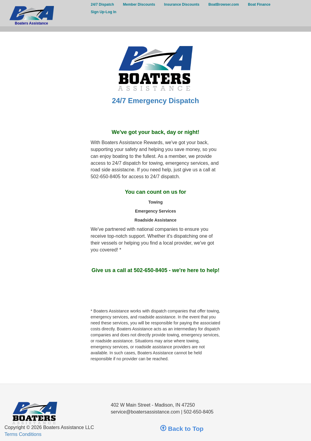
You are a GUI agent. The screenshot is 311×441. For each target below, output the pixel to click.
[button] (155, 29)
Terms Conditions (23, 434)
